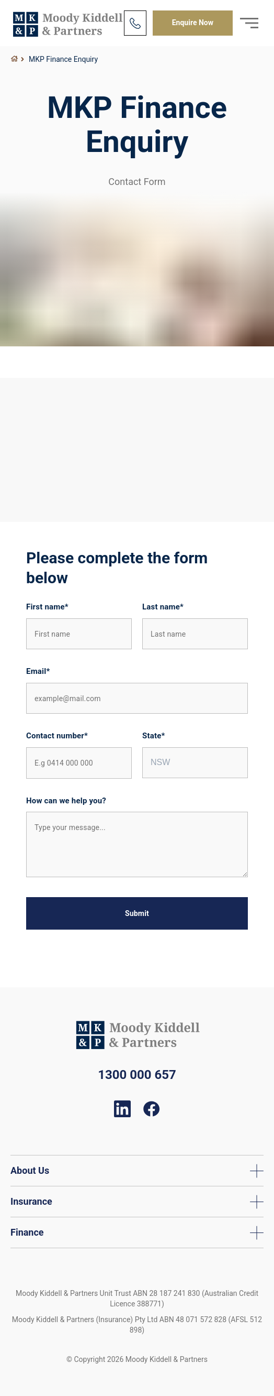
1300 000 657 (137, 1074)
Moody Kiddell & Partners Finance (67, 23)
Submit (137, 913)
